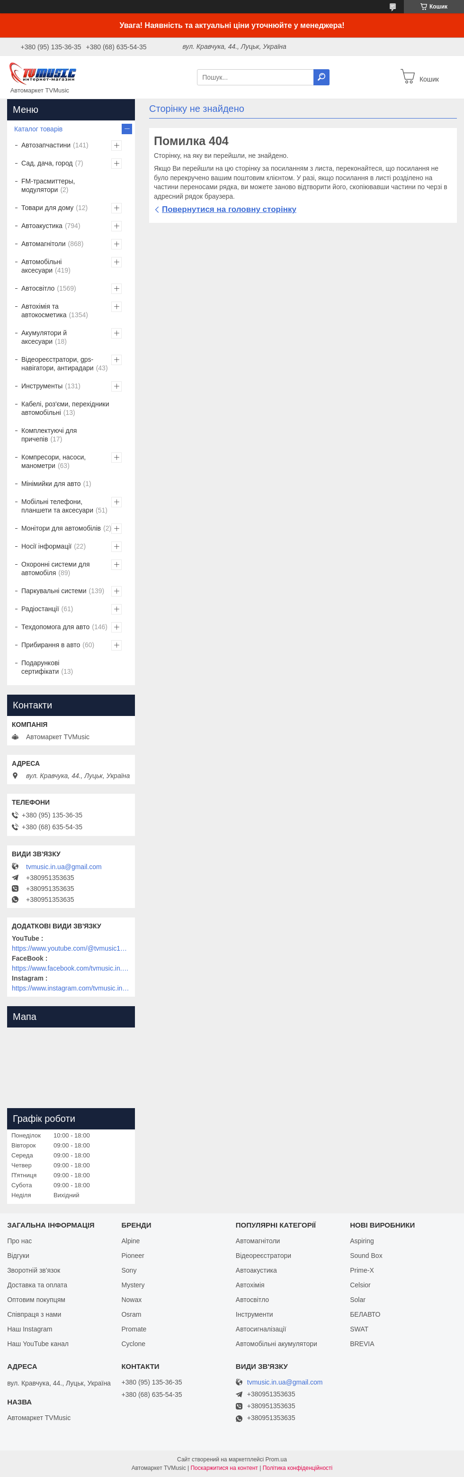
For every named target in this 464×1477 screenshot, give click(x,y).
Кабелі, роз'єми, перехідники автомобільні (65, 408)
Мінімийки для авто (50, 483)
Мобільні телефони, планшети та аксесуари (57, 506)
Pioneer (132, 1255)
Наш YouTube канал (38, 1344)
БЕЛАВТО (365, 1314)
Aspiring (362, 1241)
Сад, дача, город (47, 163)
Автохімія (250, 1285)
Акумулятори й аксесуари (44, 337)
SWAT (359, 1329)
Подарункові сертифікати (40, 667)
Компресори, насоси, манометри (53, 461)
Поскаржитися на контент (224, 1468)
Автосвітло (37, 288)
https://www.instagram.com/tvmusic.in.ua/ (71, 988)
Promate (133, 1329)
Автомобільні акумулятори (276, 1344)
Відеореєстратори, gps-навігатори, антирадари (57, 364)
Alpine (130, 1241)
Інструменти (254, 1314)
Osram (131, 1314)
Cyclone (133, 1344)
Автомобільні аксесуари (41, 266)
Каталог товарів (38, 129)
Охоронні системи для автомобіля (55, 568)
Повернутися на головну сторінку (229, 209)
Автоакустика (41, 225)
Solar (358, 1299)
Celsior (360, 1285)
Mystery (132, 1285)
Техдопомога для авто (55, 627)
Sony (128, 1270)
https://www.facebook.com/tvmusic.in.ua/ (71, 968)
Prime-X (362, 1270)
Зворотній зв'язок (33, 1270)
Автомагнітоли (43, 244)
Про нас (19, 1241)
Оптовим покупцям (36, 1299)
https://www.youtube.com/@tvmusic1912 (71, 948)
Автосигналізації (261, 1329)
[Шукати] (321, 77)
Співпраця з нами (34, 1314)
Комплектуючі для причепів (49, 435)
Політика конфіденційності (298, 1468)
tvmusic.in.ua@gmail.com (64, 867)
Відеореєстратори (263, 1255)
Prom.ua (276, 1459)
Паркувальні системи (53, 591)
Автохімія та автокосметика (43, 311)
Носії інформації (46, 546)
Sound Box (366, 1255)
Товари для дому (47, 207)
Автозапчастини (46, 145)
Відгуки (18, 1255)
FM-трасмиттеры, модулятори (48, 185)
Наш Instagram (29, 1329)
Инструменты (41, 386)
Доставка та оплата (37, 1285)
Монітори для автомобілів (61, 528)
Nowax (131, 1299)
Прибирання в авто (50, 645)
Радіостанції (40, 609)
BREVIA (362, 1344)
